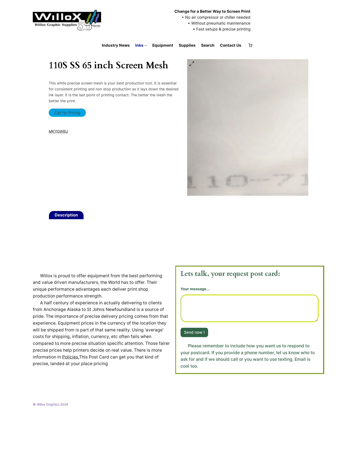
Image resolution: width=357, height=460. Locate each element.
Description (66, 215)
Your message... (195, 289)
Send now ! (194, 332)
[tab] (66, 215)
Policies (70, 357)
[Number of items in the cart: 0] (250, 45)
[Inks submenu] (145, 45)
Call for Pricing (67, 112)
